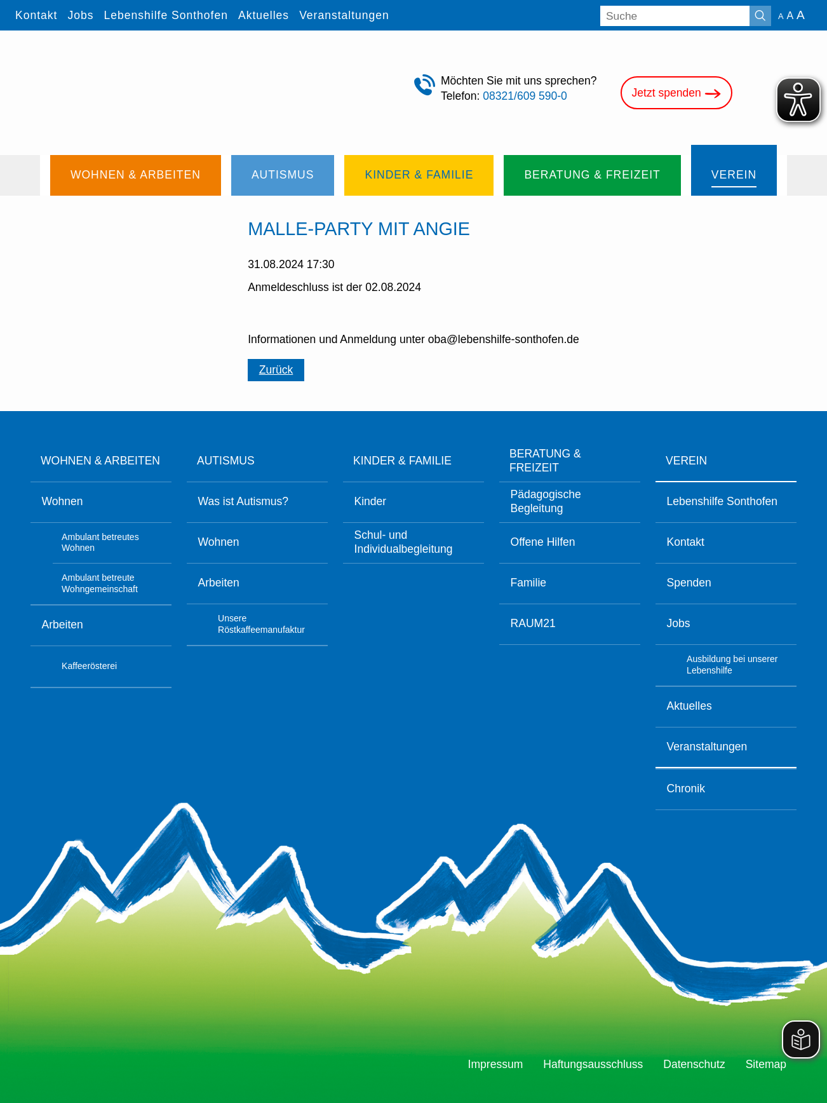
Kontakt (685, 542)
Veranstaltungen (707, 746)
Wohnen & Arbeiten (100, 460)
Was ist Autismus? (243, 501)
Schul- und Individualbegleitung (403, 542)
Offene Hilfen (543, 542)
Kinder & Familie (402, 460)
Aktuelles (689, 706)
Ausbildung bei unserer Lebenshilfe (732, 664)
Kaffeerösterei (89, 666)
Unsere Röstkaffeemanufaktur (261, 624)
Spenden (689, 582)
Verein (686, 460)
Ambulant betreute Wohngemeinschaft (100, 583)
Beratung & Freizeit (545, 460)
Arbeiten (62, 624)
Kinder (370, 501)
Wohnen (62, 501)
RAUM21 (533, 623)
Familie (529, 582)
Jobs (678, 623)
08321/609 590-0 (525, 96)
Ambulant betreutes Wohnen (100, 542)
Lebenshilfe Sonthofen (722, 501)
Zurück (276, 369)
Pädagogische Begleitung (546, 501)
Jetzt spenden (676, 93)
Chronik (686, 788)
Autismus (226, 460)
